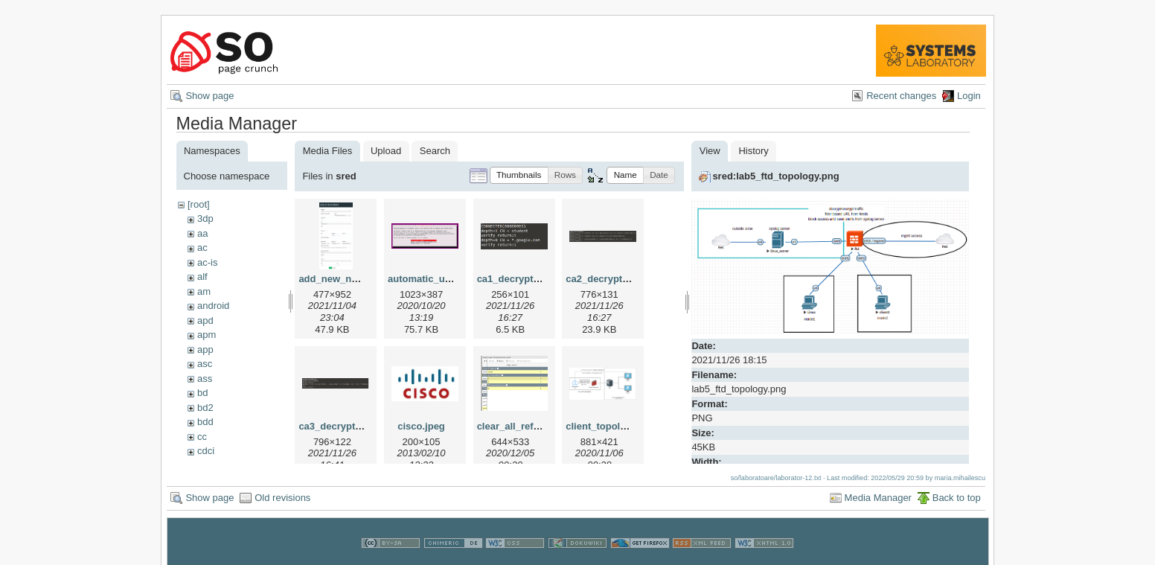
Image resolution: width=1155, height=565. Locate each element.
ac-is (207, 262)
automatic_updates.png (442, 278)
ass (204, 378)
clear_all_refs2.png (521, 426)
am (204, 291)
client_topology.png (611, 426)
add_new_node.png (343, 278)
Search (435, 150)
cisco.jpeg (421, 426)
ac (202, 247)
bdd (205, 421)
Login (969, 95)
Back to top (956, 497)
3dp (205, 218)
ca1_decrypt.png (515, 278)
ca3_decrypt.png (336, 426)
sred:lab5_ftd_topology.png (775, 176)
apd (205, 320)
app (205, 349)
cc (202, 436)
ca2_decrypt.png (604, 278)
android (213, 305)
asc (204, 363)
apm (206, 334)
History (753, 150)
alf (202, 276)
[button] (519, 175)
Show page (209, 95)
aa (202, 233)
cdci (205, 450)
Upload (386, 150)
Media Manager (878, 497)
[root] (199, 204)
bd (202, 392)
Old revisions (282, 497)
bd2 (205, 407)
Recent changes (901, 95)
